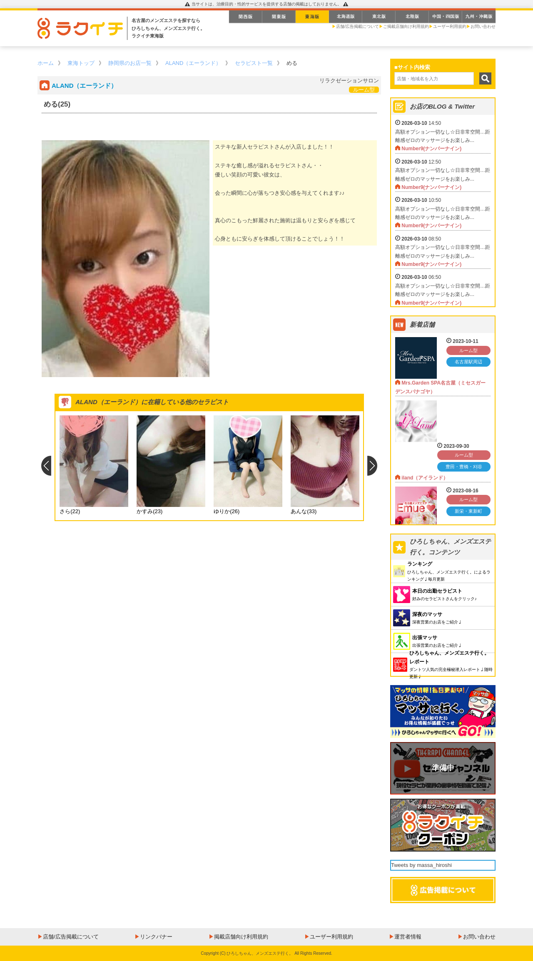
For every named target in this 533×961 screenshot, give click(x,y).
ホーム (45, 63)
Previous (46, 465)
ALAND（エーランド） (193, 63)
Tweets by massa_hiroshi (421, 865)
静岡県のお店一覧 (130, 63)
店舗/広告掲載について (357, 26)
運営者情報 (407, 937)
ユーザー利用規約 (449, 26)
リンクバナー (156, 937)
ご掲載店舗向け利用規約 (406, 26)
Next (372, 465)
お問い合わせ (483, 26)
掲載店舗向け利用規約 (241, 937)
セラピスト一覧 (254, 63)
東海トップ (81, 63)
